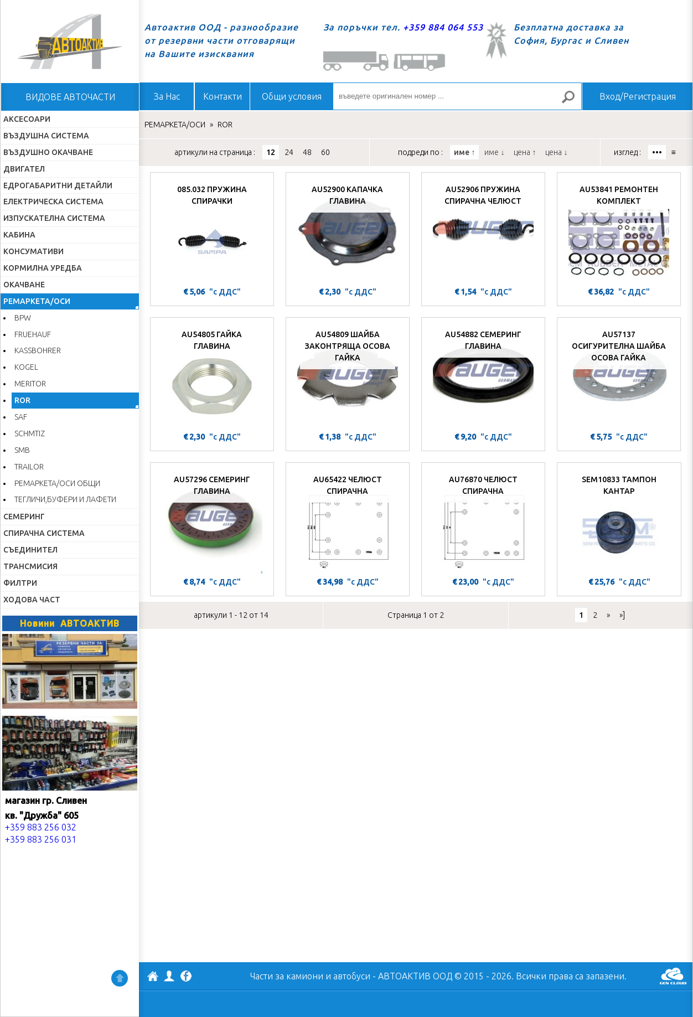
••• (657, 152)
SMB (22, 450)
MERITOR (30, 383)
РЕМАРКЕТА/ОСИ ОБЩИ (57, 483)
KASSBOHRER (37, 350)
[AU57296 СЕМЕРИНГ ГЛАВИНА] (212, 521)
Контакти (222, 96)
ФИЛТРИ (20, 583)
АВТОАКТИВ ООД (152, 977)
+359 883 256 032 (40, 827)
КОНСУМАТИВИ (33, 251)
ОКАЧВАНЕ (24, 284)
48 (307, 152)
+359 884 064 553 (443, 27)
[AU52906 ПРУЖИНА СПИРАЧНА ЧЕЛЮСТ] (483, 230)
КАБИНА (19, 234)
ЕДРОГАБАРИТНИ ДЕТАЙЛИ (57, 185)
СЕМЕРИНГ (24, 516)
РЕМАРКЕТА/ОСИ (36, 301)
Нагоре (119, 978)
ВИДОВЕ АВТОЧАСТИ (70, 97)
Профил (169, 976)
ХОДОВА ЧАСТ (31, 599)
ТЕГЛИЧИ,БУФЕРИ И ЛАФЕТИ (65, 499)
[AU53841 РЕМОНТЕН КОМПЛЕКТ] (618, 230)
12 (270, 152)
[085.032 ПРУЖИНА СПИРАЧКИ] (212, 230)
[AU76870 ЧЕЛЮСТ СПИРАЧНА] (483, 521)
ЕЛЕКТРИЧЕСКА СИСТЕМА (53, 201)
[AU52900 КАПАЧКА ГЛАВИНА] (347, 230)
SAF (20, 416)
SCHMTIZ (29, 433)
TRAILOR (29, 466)
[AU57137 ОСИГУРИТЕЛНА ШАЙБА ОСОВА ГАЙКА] (618, 376)
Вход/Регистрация (637, 96)
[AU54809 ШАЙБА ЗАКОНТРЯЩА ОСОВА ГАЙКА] (347, 376)
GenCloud (673, 976)
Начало (70, 41)
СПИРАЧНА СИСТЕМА (44, 533)
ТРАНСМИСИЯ (30, 566)
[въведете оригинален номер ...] (457, 96)
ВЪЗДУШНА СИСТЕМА (46, 135)
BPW (22, 317)
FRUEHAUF (32, 334)
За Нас (167, 96)
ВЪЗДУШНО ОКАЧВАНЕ (48, 152)
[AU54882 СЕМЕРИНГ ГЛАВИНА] (483, 376)
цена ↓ (556, 152)
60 (325, 152)
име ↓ (494, 152)
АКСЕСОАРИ (26, 119)
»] (622, 615)
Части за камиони (286, 976)
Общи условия (292, 96)
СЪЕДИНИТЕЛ (30, 549)
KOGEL (26, 367)
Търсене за (573, 101)
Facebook (186, 977)
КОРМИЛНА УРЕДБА (42, 268)
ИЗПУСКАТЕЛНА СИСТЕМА (54, 218)
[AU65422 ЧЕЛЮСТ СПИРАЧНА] (347, 521)
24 (289, 152)
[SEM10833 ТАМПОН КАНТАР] (619, 521)
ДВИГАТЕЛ (24, 168)
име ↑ (464, 152)
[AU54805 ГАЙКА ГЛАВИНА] (212, 376)
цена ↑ (525, 152)
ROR (22, 400)
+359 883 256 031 (40, 839)
